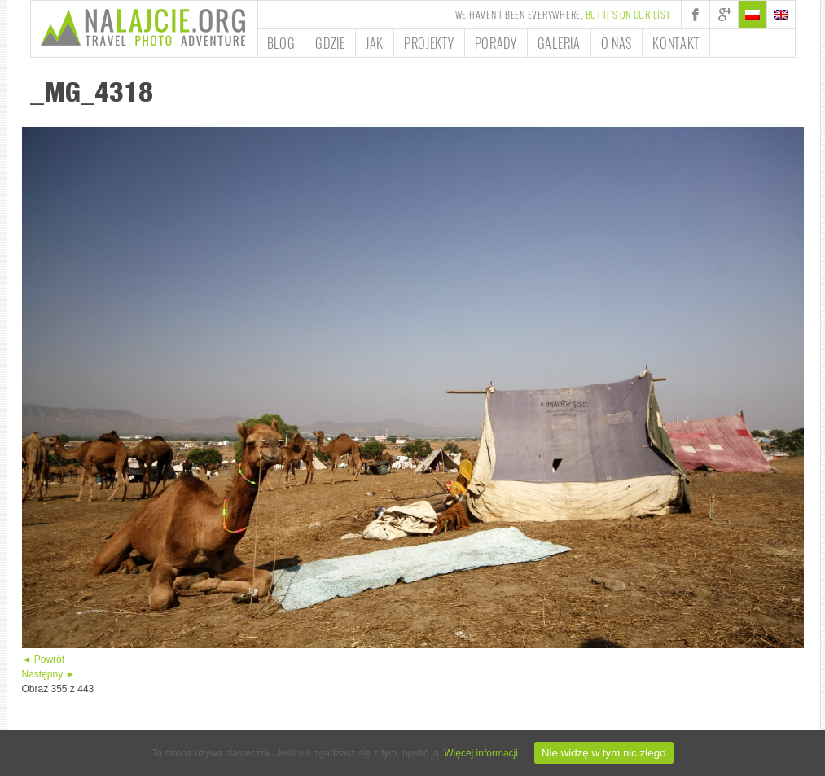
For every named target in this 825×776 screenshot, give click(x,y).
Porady (496, 43)
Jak (375, 43)
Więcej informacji (481, 753)
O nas (617, 43)
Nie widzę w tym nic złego (604, 753)
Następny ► (49, 674)
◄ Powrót (43, 659)
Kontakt (676, 43)
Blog (281, 43)
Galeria (559, 43)
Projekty (429, 43)
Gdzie (330, 43)
